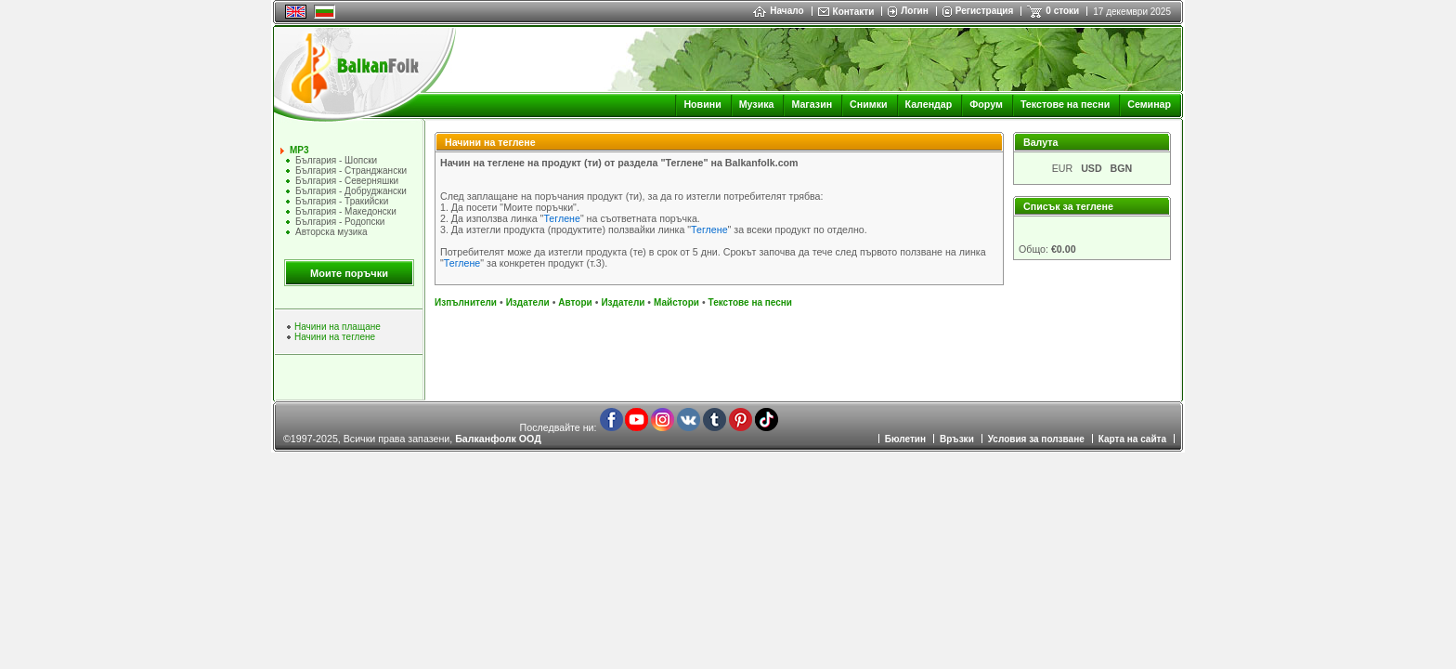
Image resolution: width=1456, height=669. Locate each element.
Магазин (811, 104)
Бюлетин (905, 439)
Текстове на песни (1065, 104)
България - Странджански (351, 170)
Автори (575, 302)
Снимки (868, 104)
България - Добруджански (351, 191)
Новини (702, 104)
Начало (778, 11)
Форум (986, 104)
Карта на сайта (1132, 439)
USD (1091, 168)
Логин (914, 11)
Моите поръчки (349, 273)
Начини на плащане (337, 326)
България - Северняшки (346, 181)
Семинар (1149, 104)
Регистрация (985, 11)
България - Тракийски (341, 201)
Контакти (854, 12)
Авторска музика (331, 232)
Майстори (676, 302)
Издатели (528, 302)
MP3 (299, 150)
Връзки (957, 439)
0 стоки (1062, 11)
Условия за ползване (1036, 439)
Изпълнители (466, 302)
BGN (1122, 168)
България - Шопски (336, 160)
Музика (756, 104)
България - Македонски (345, 211)
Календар (929, 104)
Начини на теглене (334, 337)
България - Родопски (339, 221)
